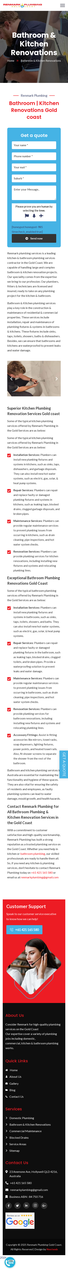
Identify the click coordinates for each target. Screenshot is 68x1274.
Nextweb (52, 1249)
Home (10, 60)
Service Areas (15, 1144)
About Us (13, 1076)
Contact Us (14, 1096)
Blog (10, 1090)
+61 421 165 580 (42, 872)
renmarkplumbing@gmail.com (40, 877)
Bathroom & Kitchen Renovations (28, 1124)
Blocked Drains (17, 1137)
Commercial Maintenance (23, 1131)
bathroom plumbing (32, 853)
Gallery (11, 1083)
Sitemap (12, 1150)
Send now (34, 238)
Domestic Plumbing (19, 1118)
